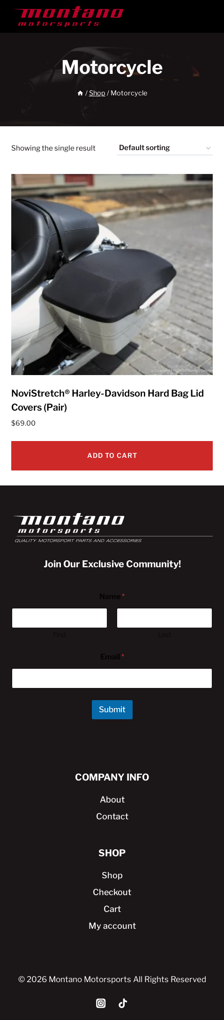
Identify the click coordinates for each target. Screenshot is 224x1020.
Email (112, 656)
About (112, 799)
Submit (112, 709)
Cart (112, 909)
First (59, 634)
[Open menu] (203, 16)
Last (164, 634)
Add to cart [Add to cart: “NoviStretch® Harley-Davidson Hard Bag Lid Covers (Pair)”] (112, 455)
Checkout (112, 892)
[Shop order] (165, 148)
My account (112, 926)
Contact (112, 816)
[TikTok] (123, 1003)
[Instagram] (101, 1003)
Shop (112, 875)
